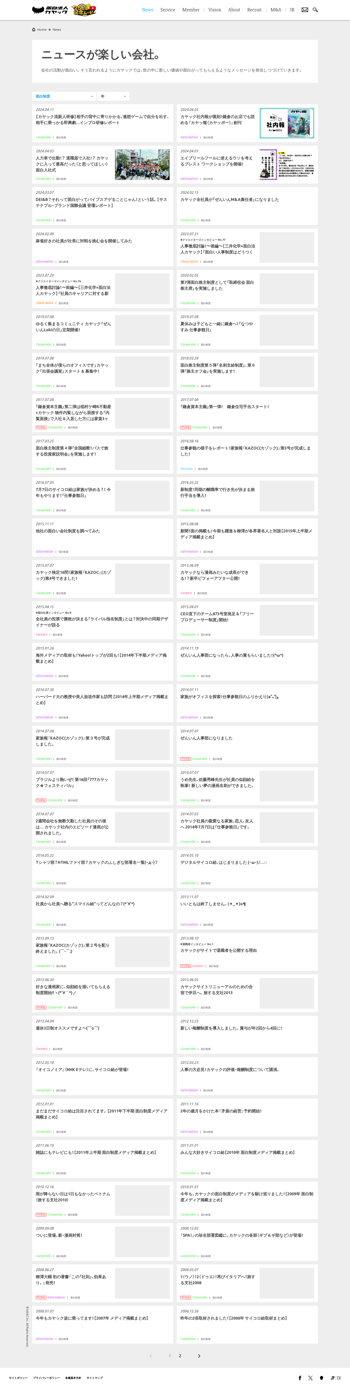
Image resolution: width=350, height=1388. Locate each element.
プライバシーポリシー (46, 1377)
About (234, 10)
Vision (214, 10)
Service (167, 10)
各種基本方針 (73, 1377)
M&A (276, 10)
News (56, 29)
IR (292, 10)
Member (191, 10)
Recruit (254, 10)
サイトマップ (95, 1377)
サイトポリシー (18, 1377)
